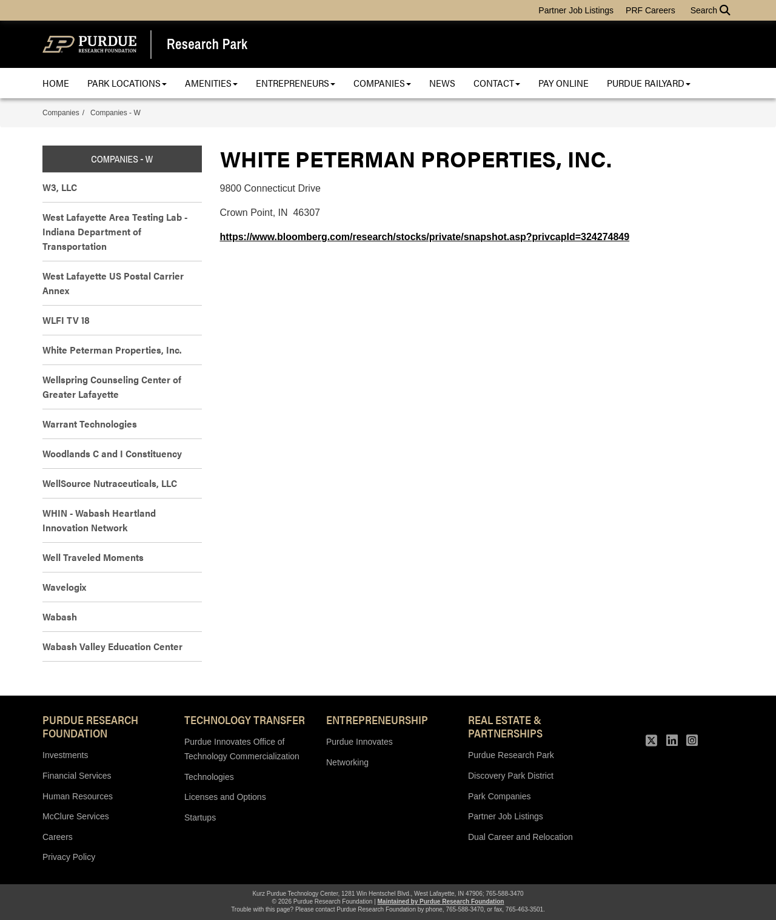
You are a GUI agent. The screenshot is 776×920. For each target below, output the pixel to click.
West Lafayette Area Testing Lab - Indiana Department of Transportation (114, 231)
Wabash (59, 616)
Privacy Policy (68, 857)
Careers (57, 837)
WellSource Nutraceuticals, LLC (109, 483)
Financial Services (77, 776)
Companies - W (115, 113)
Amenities (211, 83)
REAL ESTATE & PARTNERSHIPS (505, 725)
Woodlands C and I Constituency (112, 453)
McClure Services (75, 816)
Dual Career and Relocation (520, 837)
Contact (496, 83)
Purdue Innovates (359, 742)
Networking (347, 762)
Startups (200, 817)
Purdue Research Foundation (90, 725)
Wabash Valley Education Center (112, 646)
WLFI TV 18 (66, 320)
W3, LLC (59, 187)
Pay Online (563, 83)
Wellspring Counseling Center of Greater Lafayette (111, 386)
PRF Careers (650, 10)
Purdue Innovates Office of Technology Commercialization (241, 749)
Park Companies (499, 796)
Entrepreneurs (295, 83)
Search (711, 10)
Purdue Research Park (511, 755)
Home (55, 83)
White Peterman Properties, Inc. (111, 350)
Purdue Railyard (649, 83)
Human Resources (77, 796)
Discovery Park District (511, 776)
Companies (382, 83)
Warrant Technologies (89, 424)
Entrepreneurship (377, 719)
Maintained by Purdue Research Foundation (441, 901)
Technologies (209, 777)
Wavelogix (64, 587)
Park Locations (127, 83)
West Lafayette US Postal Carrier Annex (113, 283)
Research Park (207, 44)
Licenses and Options (225, 797)
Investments (65, 755)
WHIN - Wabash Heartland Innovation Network (99, 520)
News (442, 83)
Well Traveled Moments (93, 557)
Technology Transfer (244, 719)
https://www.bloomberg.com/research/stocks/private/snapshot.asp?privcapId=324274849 (425, 237)
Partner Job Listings (576, 10)
